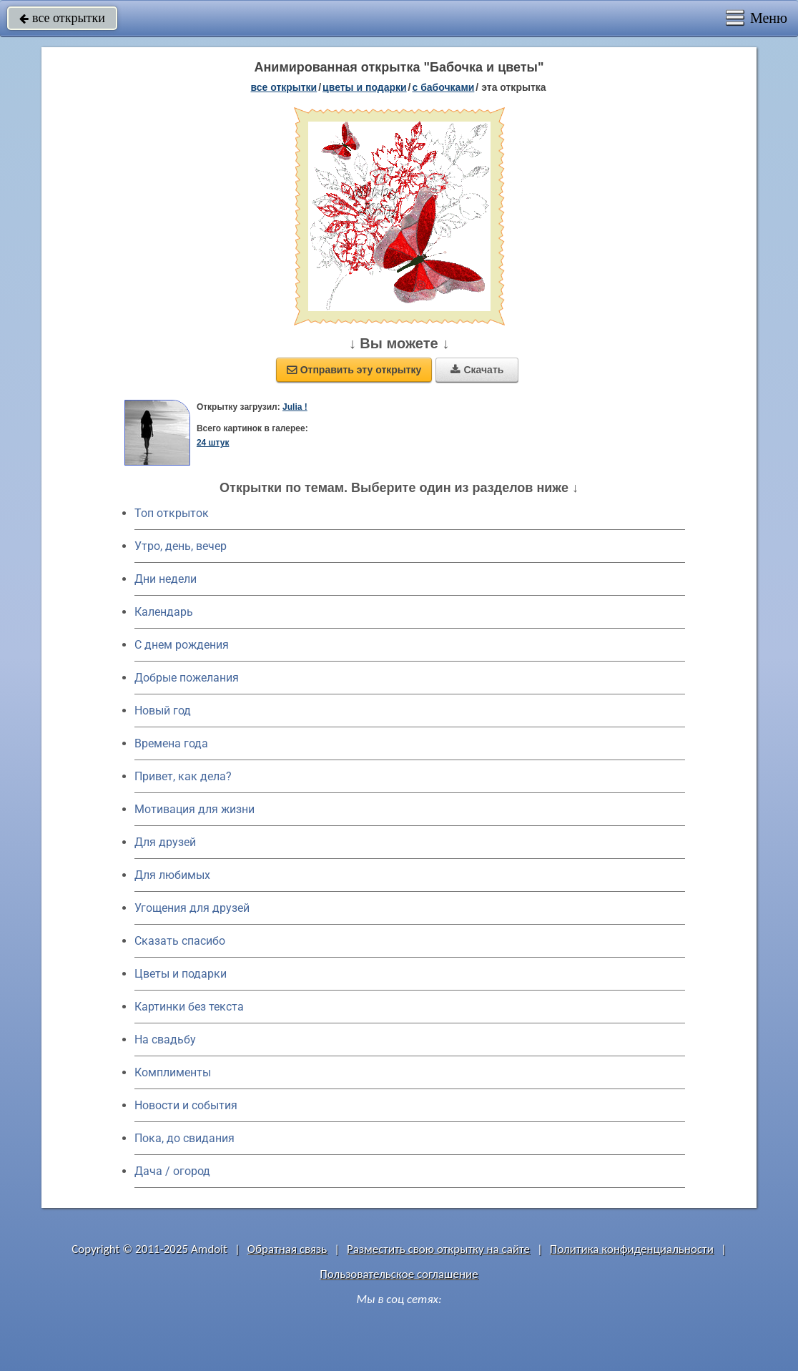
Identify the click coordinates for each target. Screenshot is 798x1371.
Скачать (476, 369)
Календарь (163, 612)
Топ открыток (171, 513)
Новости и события (185, 1105)
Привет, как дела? (183, 776)
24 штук (213, 443)
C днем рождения (181, 645)
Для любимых (172, 875)
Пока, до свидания (184, 1138)
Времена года (171, 743)
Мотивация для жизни (194, 809)
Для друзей (165, 842)
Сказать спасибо (179, 941)
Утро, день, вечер (180, 546)
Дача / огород (172, 1171)
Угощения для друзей (192, 908)
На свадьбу (165, 1039)
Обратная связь (287, 1249)
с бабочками (444, 87)
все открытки (62, 18)
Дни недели (165, 579)
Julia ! (294, 407)
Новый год (162, 710)
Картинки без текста (189, 1006)
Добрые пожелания (186, 677)
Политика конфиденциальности (632, 1249)
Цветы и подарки (180, 974)
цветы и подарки (364, 87)
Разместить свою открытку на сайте (438, 1249)
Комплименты (172, 1072)
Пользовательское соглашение (399, 1274)
